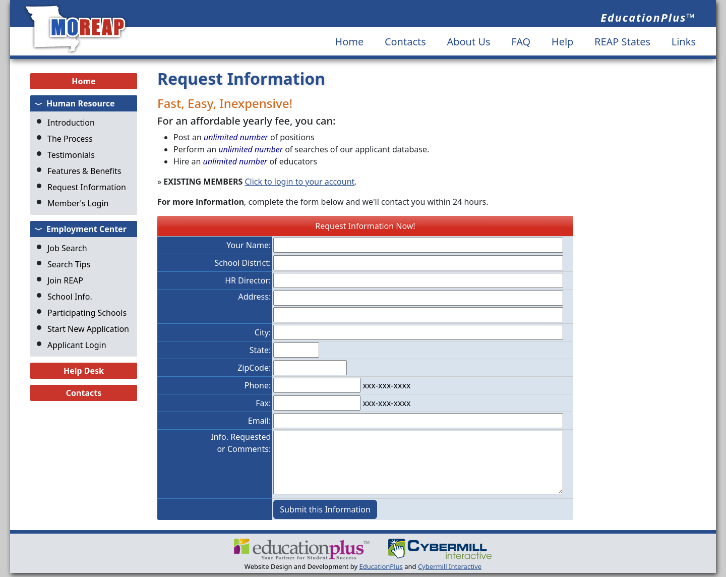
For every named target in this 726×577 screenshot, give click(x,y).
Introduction (71, 122)
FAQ (520, 41)
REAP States (622, 41)
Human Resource (80, 103)
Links (684, 41)
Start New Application (88, 328)
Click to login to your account (299, 181)
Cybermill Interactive (449, 566)
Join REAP (65, 280)
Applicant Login (76, 345)
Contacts (405, 41)
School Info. (69, 296)
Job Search (67, 248)
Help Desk (84, 370)
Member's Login (77, 203)
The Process (70, 138)
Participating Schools (87, 312)
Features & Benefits (84, 171)
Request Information (86, 187)
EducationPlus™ (648, 17)
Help (563, 41)
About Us (468, 41)
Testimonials (71, 154)
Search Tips (68, 264)
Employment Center (86, 229)
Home (349, 41)
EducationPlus (381, 566)
